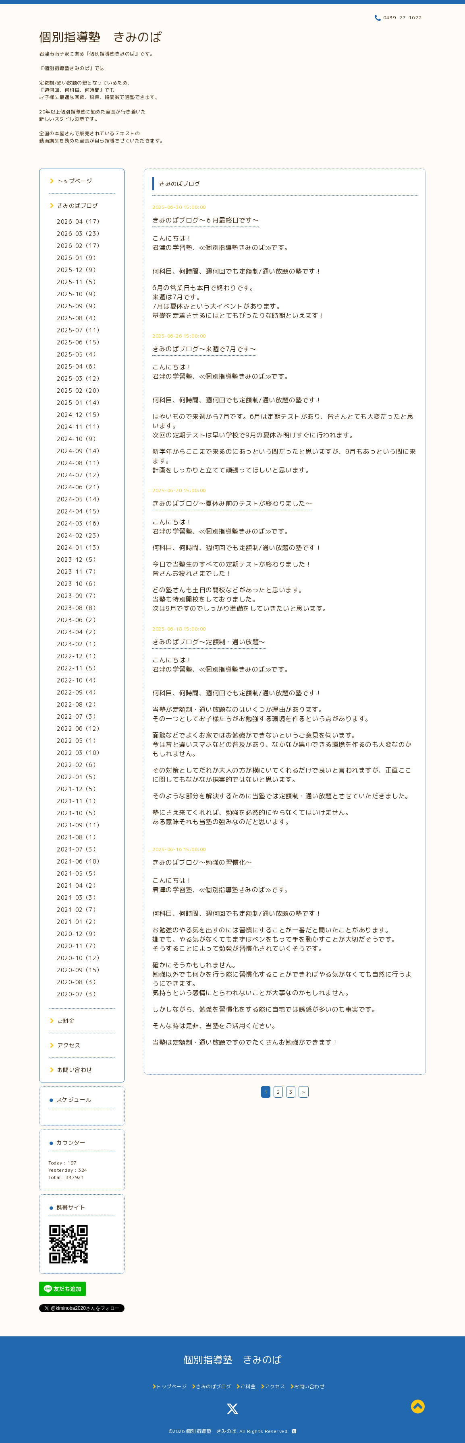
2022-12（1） (77, 656)
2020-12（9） (77, 934)
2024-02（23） (79, 535)
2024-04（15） (79, 511)
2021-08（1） (77, 837)
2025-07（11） (79, 330)
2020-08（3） (77, 982)
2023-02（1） (77, 644)
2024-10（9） (77, 439)
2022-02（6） (77, 765)
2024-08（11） (79, 463)
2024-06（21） (79, 487)
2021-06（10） (79, 861)
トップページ (71, 181)
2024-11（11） (79, 427)
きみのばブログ (74, 205)
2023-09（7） (77, 596)
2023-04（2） (77, 632)
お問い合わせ (71, 1070)
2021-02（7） (77, 909)
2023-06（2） (77, 620)
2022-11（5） (77, 668)
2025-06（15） (79, 342)
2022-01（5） (77, 777)
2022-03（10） (79, 753)
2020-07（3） (77, 994)
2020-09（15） (79, 970)
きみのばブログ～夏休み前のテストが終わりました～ (232, 503)
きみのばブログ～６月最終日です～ (205, 220)
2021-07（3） (77, 849)
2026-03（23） (79, 233)
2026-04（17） (79, 221)
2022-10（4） (77, 680)
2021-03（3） (77, 897)
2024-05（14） (79, 499)
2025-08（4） (77, 318)
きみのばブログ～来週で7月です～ (204, 348)
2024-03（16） (79, 523)
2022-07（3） (77, 716)
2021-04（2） (77, 885)
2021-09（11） (79, 825)
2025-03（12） (79, 378)
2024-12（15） (79, 414)
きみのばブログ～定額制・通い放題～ (209, 641)
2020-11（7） (77, 946)
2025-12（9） (77, 270)
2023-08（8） (77, 608)
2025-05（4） (77, 354)
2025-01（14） (79, 402)
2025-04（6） (77, 366)
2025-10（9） (77, 294)
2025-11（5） (77, 282)
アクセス (65, 1045)
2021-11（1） (77, 801)
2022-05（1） (77, 740)
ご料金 (62, 1021)
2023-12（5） (77, 559)
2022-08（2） (77, 704)
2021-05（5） (77, 873)
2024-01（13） (79, 547)
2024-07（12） (79, 475)
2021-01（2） (77, 922)
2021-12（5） (77, 789)
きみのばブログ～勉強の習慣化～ (202, 862)
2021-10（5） (77, 813)
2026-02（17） (79, 245)
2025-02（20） (79, 390)
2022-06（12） (79, 728)
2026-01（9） (77, 258)
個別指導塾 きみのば (100, 37)
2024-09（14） (79, 451)
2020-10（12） (79, 958)
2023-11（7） (77, 571)
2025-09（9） (77, 306)
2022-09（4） (77, 692)
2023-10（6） (77, 584)
